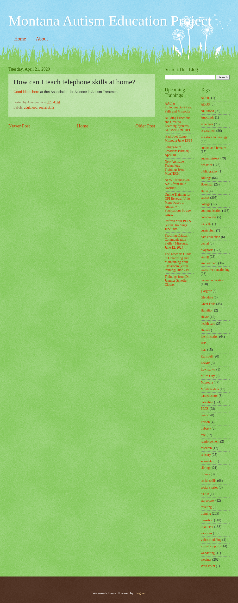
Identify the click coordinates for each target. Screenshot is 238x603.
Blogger (139, 593)
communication (211, 210)
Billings (206, 178)
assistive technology (214, 137)
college (205, 204)
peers (204, 415)
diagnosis (207, 250)
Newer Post (19, 125)
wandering (208, 553)
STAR (205, 494)
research (206, 448)
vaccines (206, 533)
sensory (206, 455)
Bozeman (207, 184)
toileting (206, 507)
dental (205, 243)
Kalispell (207, 356)
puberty (206, 428)
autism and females (213, 148)
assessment (208, 131)
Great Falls (208, 304)
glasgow (206, 291)
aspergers (207, 124)
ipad (204, 349)
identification (210, 336)
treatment (207, 527)
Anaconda (207, 117)
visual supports (211, 546)
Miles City (208, 376)
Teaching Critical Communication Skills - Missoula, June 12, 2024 (176, 241)
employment (209, 263)
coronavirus (208, 217)
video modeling (211, 540)
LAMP (205, 363)
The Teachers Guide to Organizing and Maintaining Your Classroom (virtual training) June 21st (178, 262)
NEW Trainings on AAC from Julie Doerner (177, 184)
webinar (206, 559)
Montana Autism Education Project (110, 21)
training (206, 513)
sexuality (207, 461)
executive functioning (215, 270)
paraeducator (209, 396)
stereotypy (207, 500)
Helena (205, 330)
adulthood (30, 107)
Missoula (207, 382)
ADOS (205, 104)
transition (207, 520)
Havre (205, 317)
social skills (47, 107)
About (42, 38)
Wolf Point (208, 566)
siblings (206, 468)
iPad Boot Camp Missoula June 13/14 (178, 138)
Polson (205, 422)
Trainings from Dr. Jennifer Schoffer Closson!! (177, 280)
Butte (204, 191)
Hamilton (207, 310)
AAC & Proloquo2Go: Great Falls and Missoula (178, 107)
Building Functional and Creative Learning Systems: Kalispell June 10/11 (178, 124)
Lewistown (208, 369)
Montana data (210, 389)
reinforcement (210, 441)
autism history (210, 158)
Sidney (205, 474)
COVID (206, 224)
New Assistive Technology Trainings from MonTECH (175, 167)
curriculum (208, 230)
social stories (209, 487)
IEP (203, 343)
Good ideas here (26, 92)
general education (212, 280)
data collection (210, 237)
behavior (206, 165)
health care (208, 323)
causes (205, 197)
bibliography (209, 171)
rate (203, 435)
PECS (205, 409)
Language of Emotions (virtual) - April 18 (178, 151)
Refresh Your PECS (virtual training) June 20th (178, 225)
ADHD (205, 98)
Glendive (207, 297)
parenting (207, 402)
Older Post (145, 125)
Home (20, 38)
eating (205, 256)
